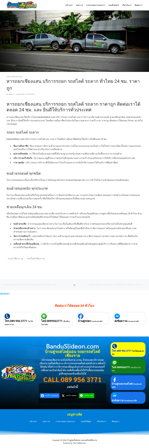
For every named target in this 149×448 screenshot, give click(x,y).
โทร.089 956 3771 (16, 321)
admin (11, 94)
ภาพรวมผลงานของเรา (65, 421)
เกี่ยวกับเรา (101, 421)
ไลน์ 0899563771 (52, 321)
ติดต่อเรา (116, 421)
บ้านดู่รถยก (84, 321)
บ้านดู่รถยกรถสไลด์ (122, 383)
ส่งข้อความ (120, 321)
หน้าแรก (33, 421)
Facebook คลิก (97, 321)
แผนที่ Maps (86, 421)
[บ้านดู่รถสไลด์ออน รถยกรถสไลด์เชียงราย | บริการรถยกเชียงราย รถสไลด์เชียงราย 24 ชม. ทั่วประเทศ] (21, 4)
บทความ (46, 421)
